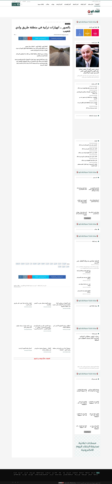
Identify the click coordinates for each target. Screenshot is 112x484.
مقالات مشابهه (17, 285)
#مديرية (27, 263)
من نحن (28, 1)
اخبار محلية (93, 472)
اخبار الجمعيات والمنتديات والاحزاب (41, 474)
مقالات (59, 472)
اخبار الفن (90, 474)
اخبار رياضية (68, 472)
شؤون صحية (30, 474)
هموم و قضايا (84, 474)
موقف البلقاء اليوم (17, 474)
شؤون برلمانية (32, 472)
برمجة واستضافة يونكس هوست (67, 483)
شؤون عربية (24, 474)
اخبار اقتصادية (75, 472)
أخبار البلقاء (64, 21)
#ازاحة (59, 266)
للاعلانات (24, 1)
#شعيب (47, 263)
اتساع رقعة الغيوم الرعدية (25, 348)
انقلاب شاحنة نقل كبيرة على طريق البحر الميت (23, 303)
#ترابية (59, 263)
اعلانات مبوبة (54, 472)
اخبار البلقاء (87, 472)
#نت (31, 263)
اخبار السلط (81, 472)
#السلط (34, 263)
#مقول (63, 266)
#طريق (55, 263)
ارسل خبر (19, 1)
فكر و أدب (15, 472)
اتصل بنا (14, 1)
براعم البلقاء (95, 474)
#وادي (51, 263)
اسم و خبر (51, 474)
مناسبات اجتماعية (58, 474)
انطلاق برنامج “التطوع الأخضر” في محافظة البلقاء (61, 326)
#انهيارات (64, 263)
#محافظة (18, 263)
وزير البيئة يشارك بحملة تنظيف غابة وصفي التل (24, 326)
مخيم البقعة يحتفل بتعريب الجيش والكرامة (42, 303)
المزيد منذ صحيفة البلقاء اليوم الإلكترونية (28, 285)
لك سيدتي (26, 472)
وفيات (64, 472)
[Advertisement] (87, 129)
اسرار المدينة (47, 472)
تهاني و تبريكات (77, 474)
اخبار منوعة (20, 472)
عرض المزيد (87, 218)
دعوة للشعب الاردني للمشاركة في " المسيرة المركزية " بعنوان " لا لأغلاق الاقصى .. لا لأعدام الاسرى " (42, 327)
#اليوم (39, 263)
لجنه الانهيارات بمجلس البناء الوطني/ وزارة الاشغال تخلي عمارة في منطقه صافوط (61, 304)
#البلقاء (42, 263)
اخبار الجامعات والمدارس (68, 474)
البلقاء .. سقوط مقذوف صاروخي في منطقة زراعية (42, 349)
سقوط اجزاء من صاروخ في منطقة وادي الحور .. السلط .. (61, 349)
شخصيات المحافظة (40, 472)
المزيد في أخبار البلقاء (42, 285)
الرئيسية (69, 21)
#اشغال (22, 263)
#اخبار (67, 266)
